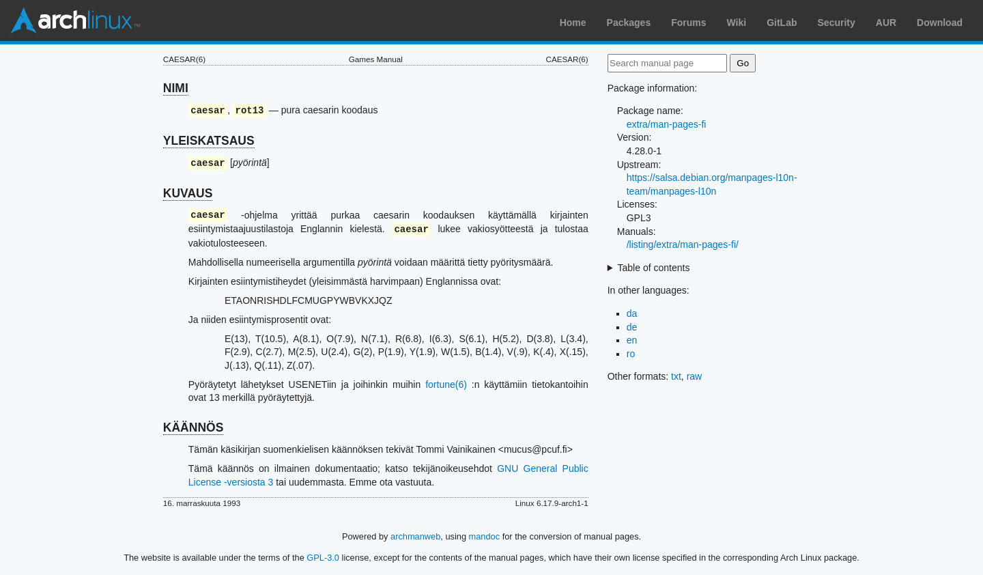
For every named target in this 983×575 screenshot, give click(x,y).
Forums (688, 22)
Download (940, 22)
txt (676, 376)
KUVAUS (188, 193)
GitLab (782, 22)
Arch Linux (75, 20)
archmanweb (415, 536)
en (632, 340)
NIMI (175, 88)
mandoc (484, 536)
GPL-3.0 (323, 557)
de (632, 327)
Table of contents (654, 267)
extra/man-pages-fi (667, 124)
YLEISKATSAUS (209, 141)
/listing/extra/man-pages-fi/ (683, 244)
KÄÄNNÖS (193, 427)
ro (631, 353)
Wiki (737, 22)
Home (573, 22)
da (632, 313)
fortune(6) (446, 384)
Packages (629, 22)
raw (694, 376)
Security (836, 22)
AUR (886, 22)
